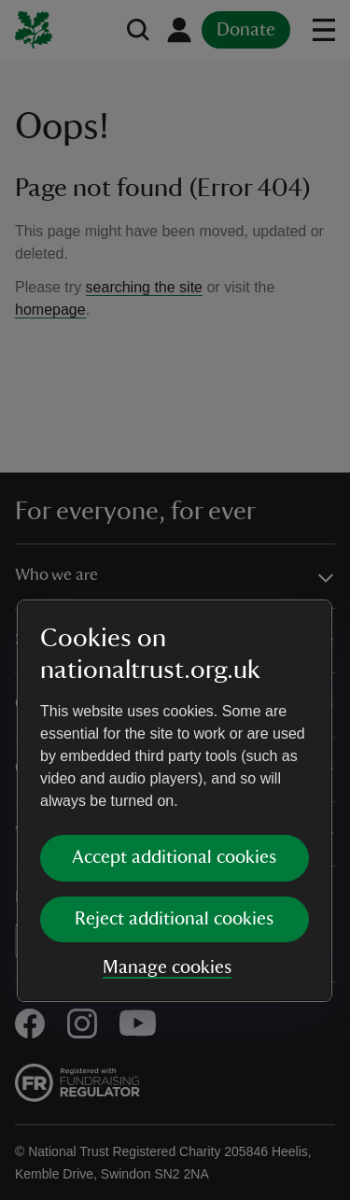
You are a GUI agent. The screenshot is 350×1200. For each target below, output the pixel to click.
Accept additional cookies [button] (174, 655)
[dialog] (174, 599)
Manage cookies (167, 765)
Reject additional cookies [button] (174, 717)
